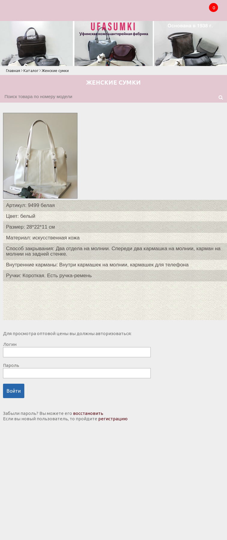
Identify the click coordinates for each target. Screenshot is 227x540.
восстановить (88, 413)
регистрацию (113, 418)
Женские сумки (55, 70)
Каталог (30, 70)
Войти (14, 391)
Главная (13, 70)
